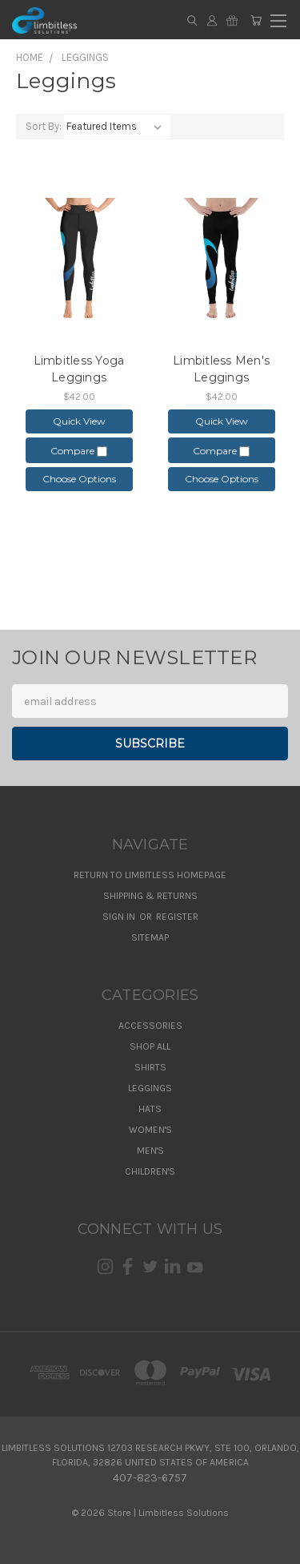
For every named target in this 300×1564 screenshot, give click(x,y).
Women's (150, 1129)
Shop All (150, 1046)
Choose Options (79, 479)
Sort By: (44, 126)
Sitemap (150, 937)
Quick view (79, 421)
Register (177, 916)
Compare (78, 451)
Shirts (150, 1067)
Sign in (120, 916)
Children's (150, 1171)
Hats (150, 1109)
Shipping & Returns (150, 895)
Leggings (150, 1088)
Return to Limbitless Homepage (150, 875)
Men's (150, 1150)
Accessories (150, 1025)
